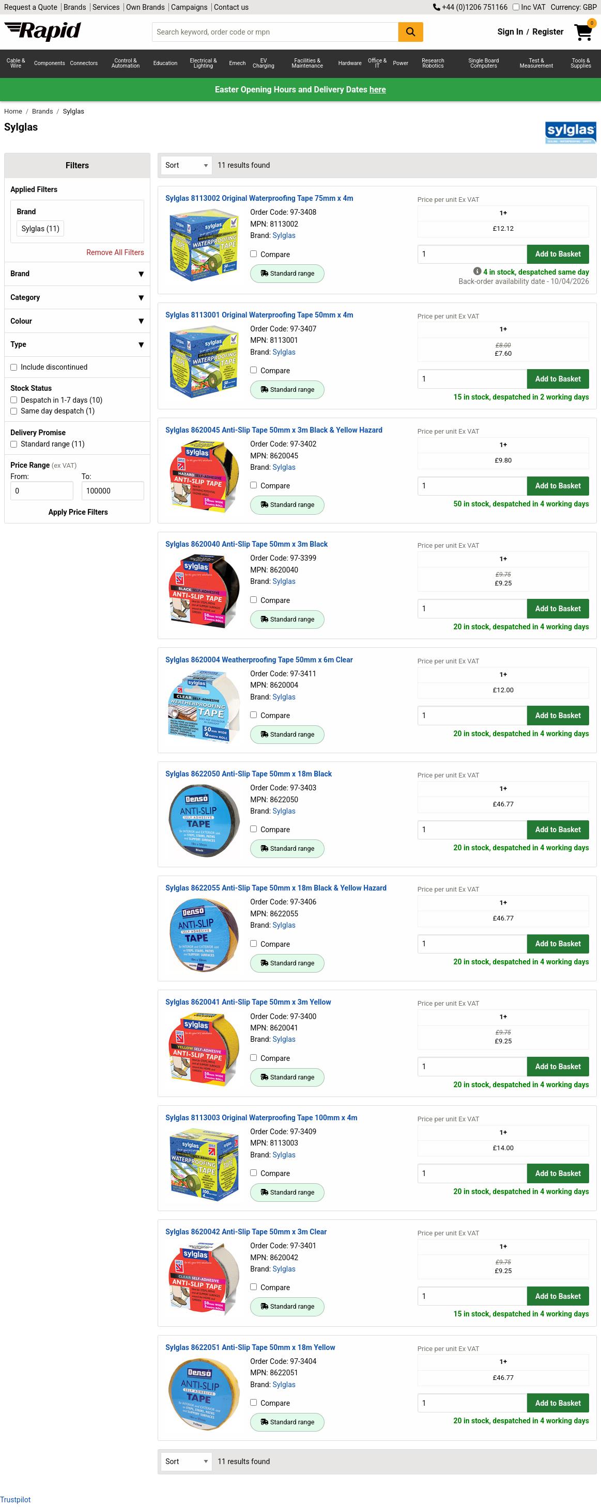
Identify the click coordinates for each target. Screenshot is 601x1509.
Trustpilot (15, 1500)
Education (165, 63)
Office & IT (377, 63)
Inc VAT (529, 7)
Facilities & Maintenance (307, 63)
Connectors (84, 63)
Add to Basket (558, 254)
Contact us (231, 7)
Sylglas (284, 235)
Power (401, 63)
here (377, 89)
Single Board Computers (484, 63)
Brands (75, 7)
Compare (270, 254)
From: (24, 476)
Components (49, 63)
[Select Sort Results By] (186, 165)
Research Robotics (433, 63)
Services (106, 7)
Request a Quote (30, 7)
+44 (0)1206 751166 (470, 7)
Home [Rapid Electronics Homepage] (14, 111)
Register (547, 32)
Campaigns (189, 7)
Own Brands (145, 7)
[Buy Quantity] (472, 254)
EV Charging (263, 63)
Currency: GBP (574, 7)
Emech (237, 63)
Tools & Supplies (581, 63)
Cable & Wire (16, 63)
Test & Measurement (536, 63)
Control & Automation (126, 63)
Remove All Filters (115, 252)
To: (90, 476)
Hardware (350, 63)
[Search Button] (410, 31)
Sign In (510, 32)
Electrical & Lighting (203, 63)
